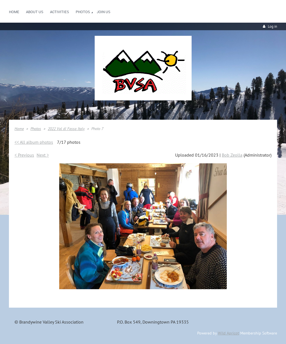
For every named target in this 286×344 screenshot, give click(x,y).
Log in (272, 26)
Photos (35, 128)
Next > (43, 155)
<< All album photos (34, 142)
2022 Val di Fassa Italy (66, 128)
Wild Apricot (228, 333)
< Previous (24, 155)
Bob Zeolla (232, 155)
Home (19, 128)
